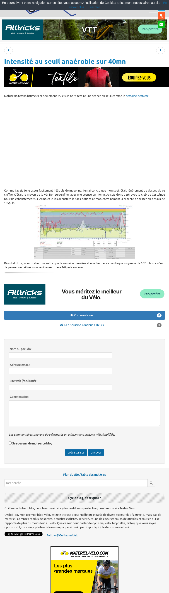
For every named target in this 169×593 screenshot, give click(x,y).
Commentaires (116, 315)
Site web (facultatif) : (23, 381)
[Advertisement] (82, 142)
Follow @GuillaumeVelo (62, 535)
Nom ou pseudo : (21, 349)
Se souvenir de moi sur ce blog (32, 443)
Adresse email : (20, 365)
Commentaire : (19, 397)
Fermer (95, 7)
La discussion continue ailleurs (111, 325)
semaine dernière (137, 96)
